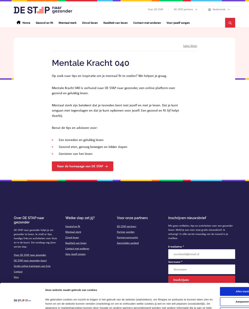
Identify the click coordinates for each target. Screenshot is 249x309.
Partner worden (126, 232)
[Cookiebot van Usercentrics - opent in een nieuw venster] (22, 302)
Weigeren (220, 288)
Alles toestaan (220, 267)
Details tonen (53, 302)
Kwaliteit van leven (75, 243)
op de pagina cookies (122, 292)
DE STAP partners (126, 226)
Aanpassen (220, 278)
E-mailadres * (176, 246)
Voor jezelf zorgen (75, 254)
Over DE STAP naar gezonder (30, 255)
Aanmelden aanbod (128, 243)
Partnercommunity (127, 237)
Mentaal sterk (73, 232)
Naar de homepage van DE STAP (80, 166)
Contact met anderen (77, 248)
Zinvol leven (72, 237)
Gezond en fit (72, 226)
